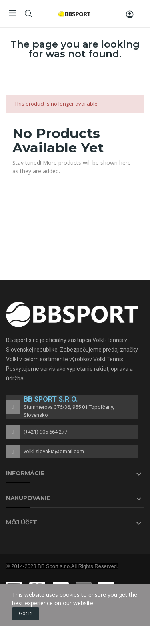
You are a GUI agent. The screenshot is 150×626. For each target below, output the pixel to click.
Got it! (25, 613)
